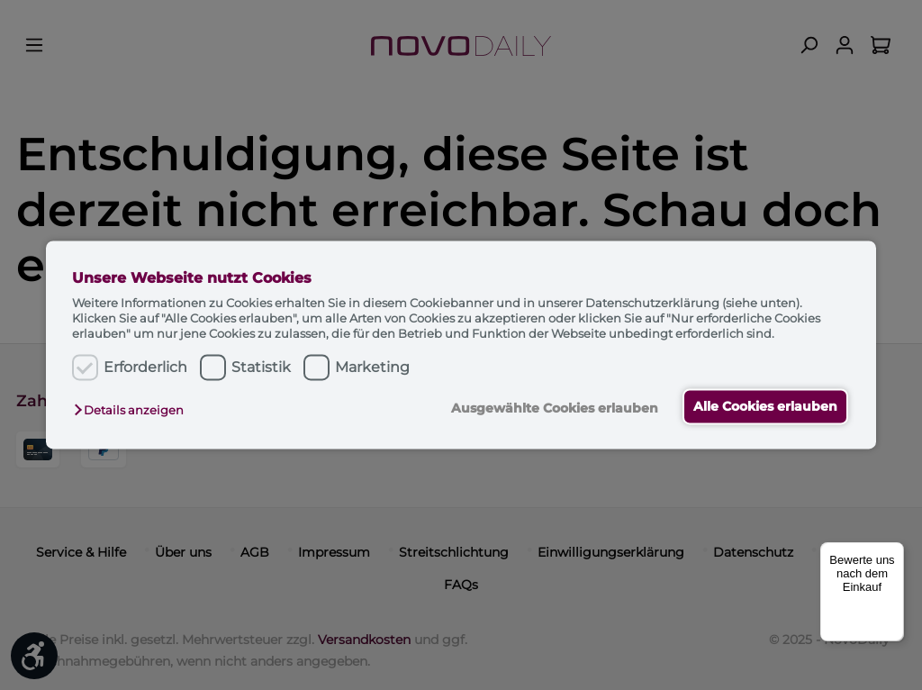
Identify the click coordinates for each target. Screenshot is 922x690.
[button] (133, 410)
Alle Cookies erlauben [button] (764, 406)
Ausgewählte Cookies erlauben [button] (551, 408)
